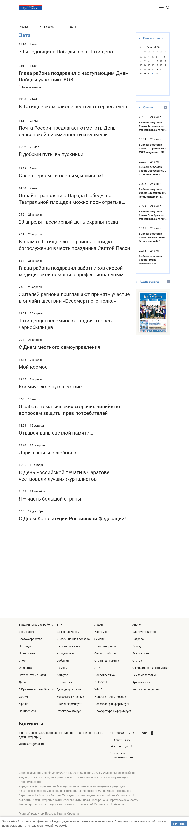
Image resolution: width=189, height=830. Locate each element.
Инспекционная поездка (73, 639)
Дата (22, 682)
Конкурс (62, 675)
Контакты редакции (146, 689)
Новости (49, 105)
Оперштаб (26, 667)
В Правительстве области (36, 689)
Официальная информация (150, 667)
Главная (24, 105)
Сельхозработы (105, 653)
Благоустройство (30, 639)
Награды (25, 646)
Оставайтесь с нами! (33, 675)
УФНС (98, 689)
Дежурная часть (68, 631)
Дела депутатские (69, 689)
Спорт (23, 660)
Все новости (140, 653)
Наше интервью (105, 646)
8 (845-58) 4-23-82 (91, 732)
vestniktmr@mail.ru (31, 744)
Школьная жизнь (68, 646)
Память (62, 667)
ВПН (60, 624)
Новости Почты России (110, 696)
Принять (179, 823)
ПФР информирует (69, 704)
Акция (98, 624)
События (63, 660)
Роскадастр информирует (112, 704)
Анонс (136, 624)
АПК (97, 667)
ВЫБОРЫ (100, 682)
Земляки (100, 639)
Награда (138, 639)
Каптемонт (101, 631)
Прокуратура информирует (112, 711)
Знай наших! (27, 631)
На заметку (64, 682)
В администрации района (36, 624)
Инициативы (65, 653)
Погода (137, 646)
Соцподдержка (104, 675)
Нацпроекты (27, 711)
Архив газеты (141, 682)
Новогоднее (27, 653)
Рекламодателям (144, 675)
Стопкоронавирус (69, 711)
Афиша (23, 704)
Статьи (137, 660)
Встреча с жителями (70, 696)
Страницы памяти (106, 660)
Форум (23, 696)
